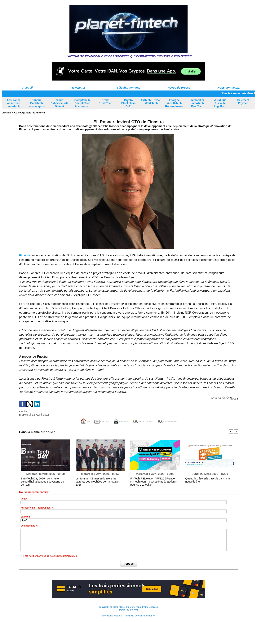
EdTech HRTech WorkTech (151, 102)
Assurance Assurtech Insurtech (13, 103)
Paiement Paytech (243, 102)
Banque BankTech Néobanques (37, 103)
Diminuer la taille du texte (197, 421)
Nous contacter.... (229, 87)
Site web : (25, 516)
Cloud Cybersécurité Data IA (59, 103)
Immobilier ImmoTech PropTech (197, 103)
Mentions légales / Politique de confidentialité (128, 615)
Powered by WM (128, 609)
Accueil (27, 87)
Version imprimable (109, 421)
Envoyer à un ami (74, 421)
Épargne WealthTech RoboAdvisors (174, 103)
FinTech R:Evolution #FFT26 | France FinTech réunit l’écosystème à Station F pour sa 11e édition (153, 481)
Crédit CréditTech (105, 102)
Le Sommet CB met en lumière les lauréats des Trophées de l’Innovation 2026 (100, 479)
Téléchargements (128, 87)
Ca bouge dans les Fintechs (27, 112)
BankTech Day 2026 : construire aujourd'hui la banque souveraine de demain (44, 479)
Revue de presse (179, 87)
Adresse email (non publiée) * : (37, 507)
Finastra (25, 255)
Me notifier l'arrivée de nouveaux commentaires (51, 555)
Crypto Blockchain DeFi (128, 103)
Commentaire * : (29, 525)
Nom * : (24, 498)
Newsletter (78, 87)
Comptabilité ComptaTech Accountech (82, 103)
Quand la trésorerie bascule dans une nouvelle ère (209, 479)
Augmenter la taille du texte (151, 421)
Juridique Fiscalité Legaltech (220, 103)
